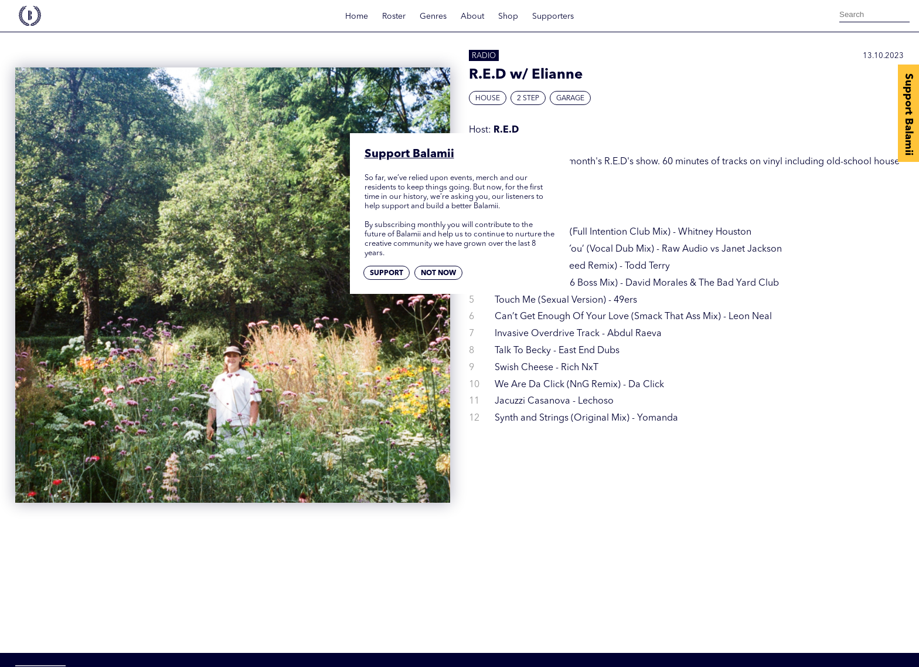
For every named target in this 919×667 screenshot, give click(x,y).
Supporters (553, 16)
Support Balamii (908, 114)
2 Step (528, 98)
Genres (433, 16)
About (472, 16)
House (487, 98)
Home (356, 16)
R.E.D (506, 130)
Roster (394, 16)
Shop (508, 16)
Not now (438, 273)
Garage (570, 98)
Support (386, 273)
